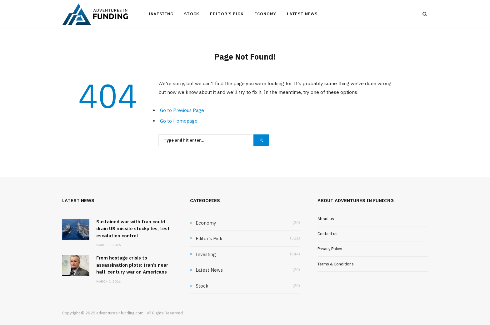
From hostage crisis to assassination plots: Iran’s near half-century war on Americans (132, 265)
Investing (160, 14)
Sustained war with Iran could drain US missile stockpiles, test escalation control (133, 229)
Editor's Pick (209, 238)
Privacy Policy (330, 248)
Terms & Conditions (336, 264)
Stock (191, 14)
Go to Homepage (179, 121)
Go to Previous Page (182, 110)
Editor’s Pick (227, 14)
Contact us (328, 233)
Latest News (302, 14)
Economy (265, 14)
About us (326, 218)
